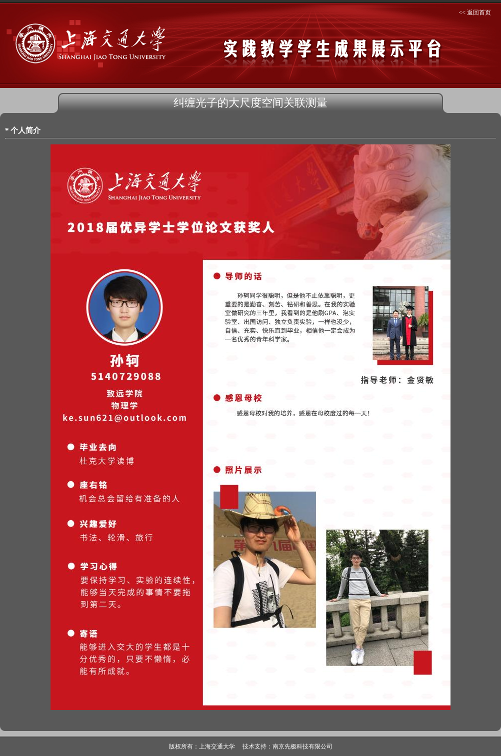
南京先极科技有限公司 (302, 746)
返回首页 (479, 12)
